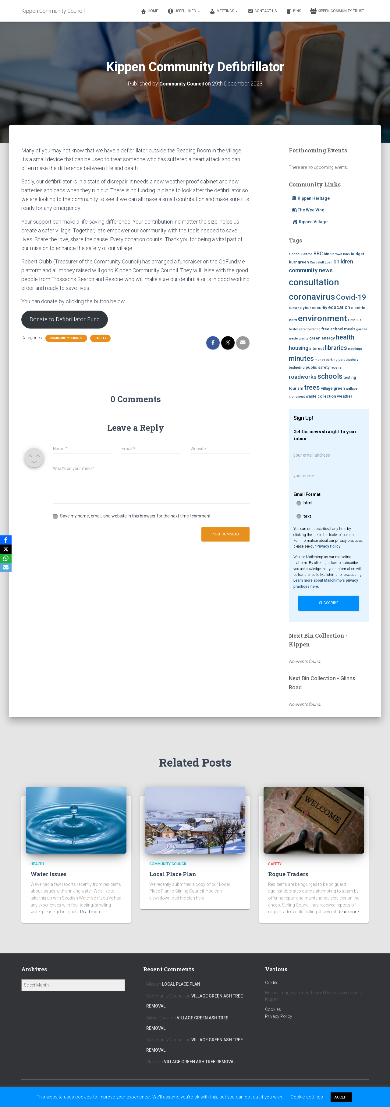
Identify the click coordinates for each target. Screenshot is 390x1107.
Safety (100, 339)
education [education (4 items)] (339, 307)
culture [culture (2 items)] (294, 308)
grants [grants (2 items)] (303, 338)
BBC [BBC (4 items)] (318, 253)
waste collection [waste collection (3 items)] (321, 396)
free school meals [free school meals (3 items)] (338, 328)
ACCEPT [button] (341, 1097)
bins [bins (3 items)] (328, 253)
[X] (6, 549)
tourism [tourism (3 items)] (296, 388)
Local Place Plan (172, 873)
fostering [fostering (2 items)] (314, 329)
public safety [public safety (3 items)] (318, 367)
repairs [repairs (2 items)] (336, 367)
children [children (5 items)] (343, 261)
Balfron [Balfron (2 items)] (307, 254)
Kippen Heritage (311, 198)
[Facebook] (6, 540)
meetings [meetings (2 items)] (355, 348)
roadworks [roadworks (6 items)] (303, 376)
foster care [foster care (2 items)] (297, 329)
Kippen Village (310, 221)
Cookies (273, 1009)
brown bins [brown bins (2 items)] (341, 254)
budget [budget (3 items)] (357, 253)
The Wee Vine (308, 209)
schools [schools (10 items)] (329, 376)
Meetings (223, 11)
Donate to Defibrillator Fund (67, 319)
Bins (293, 11)
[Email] (6, 567)
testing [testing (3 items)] (349, 377)
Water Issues (48, 873)
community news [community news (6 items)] (311, 269)
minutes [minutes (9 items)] (301, 358)
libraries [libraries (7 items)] (336, 347)
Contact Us (262, 11)
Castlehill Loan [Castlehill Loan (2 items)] (321, 262)
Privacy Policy (328, 546)
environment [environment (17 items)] (322, 318)
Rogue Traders (288, 873)
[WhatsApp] (6, 558)
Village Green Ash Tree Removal (200, 1061)
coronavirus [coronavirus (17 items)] (312, 296)
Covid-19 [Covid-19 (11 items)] (351, 296)
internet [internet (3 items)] (316, 348)
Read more (90, 911)
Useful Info (183, 11)
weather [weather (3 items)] (344, 396)
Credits (271, 982)
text (307, 515)
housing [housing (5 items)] (298, 348)
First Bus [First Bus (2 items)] (354, 320)
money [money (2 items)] (320, 359)
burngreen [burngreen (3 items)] (299, 261)
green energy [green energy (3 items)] (322, 338)
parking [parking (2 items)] (332, 359)
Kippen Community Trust (337, 11)
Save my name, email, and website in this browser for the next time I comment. (135, 517)
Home (149, 11)
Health (37, 864)
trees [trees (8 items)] (312, 387)
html (307, 502)
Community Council (66, 339)
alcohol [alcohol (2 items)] (294, 254)
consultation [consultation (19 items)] (314, 282)
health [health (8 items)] (345, 337)
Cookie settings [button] (307, 1097)
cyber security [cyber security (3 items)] (313, 307)
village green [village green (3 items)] (333, 388)
